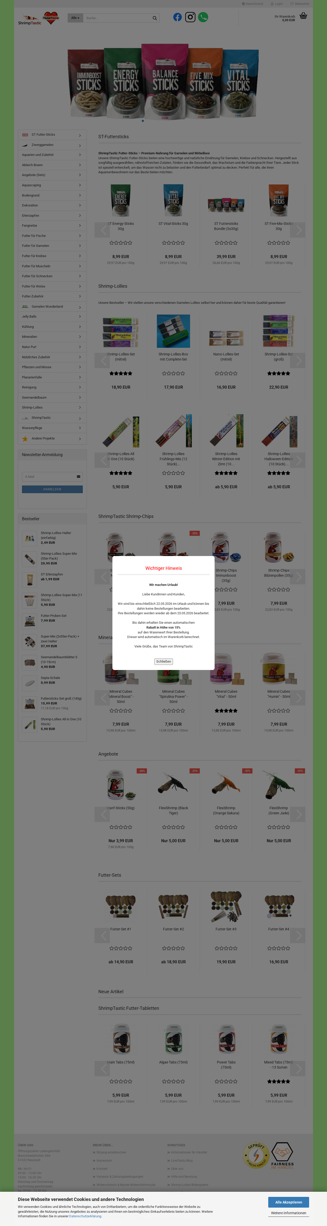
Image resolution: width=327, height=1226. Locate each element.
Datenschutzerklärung (85, 1216)
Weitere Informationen (288, 1213)
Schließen (163, 661)
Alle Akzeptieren (288, 1202)
